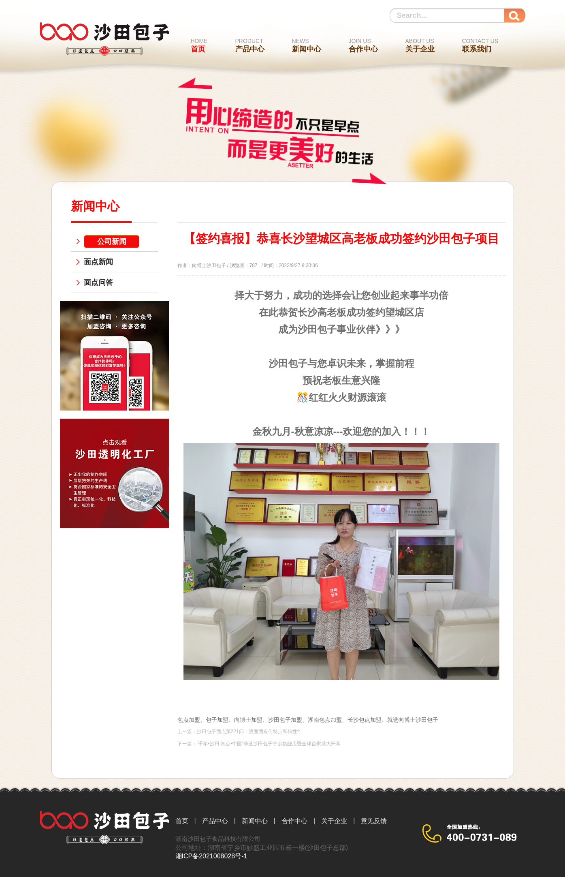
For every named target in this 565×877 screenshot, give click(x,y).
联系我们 (480, 45)
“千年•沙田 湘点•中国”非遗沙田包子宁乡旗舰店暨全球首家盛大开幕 (269, 744)
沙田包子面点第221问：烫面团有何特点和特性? (248, 731)
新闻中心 (306, 45)
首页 (199, 45)
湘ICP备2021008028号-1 (211, 856)
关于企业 (420, 45)
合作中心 (363, 45)
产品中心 (249, 45)
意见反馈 (374, 820)
